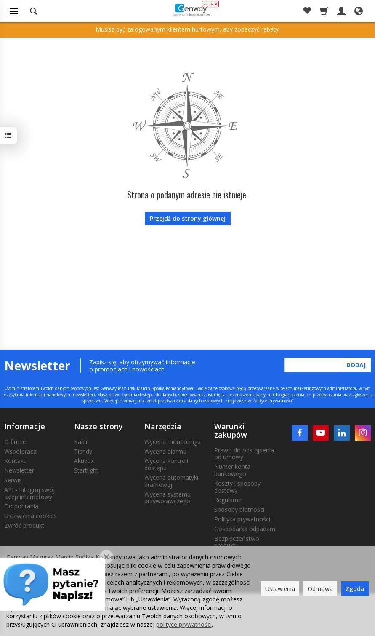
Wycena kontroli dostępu (166, 464)
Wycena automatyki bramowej (171, 481)
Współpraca (20, 451)
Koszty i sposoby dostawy (237, 486)
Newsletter (19, 470)
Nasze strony (98, 426)
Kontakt (15, 461)
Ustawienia (280, 589)
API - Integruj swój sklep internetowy (29, 493)
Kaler (81, 442)
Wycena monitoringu (172, 442)
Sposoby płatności (239, 509)
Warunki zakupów (230, 430)
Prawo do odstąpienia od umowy (244, 453)
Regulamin (228, 500)
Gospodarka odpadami (245, 529)
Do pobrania (21, 506)
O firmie (15, 442)
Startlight (86, 470)
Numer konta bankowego (232, 470)
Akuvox (84, 461)
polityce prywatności (184, 624)
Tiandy (83, 451)
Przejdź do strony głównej (188, 218)
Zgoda (355, 589)
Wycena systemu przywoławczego (167, 497)
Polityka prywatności (242, 519)
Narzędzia (162, 426)
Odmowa (320, 589)
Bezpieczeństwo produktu (236, 542)
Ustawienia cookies (30, 516)
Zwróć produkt (24, 525)
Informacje (24, 426)
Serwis (13, 480)
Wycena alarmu (165, 451)
